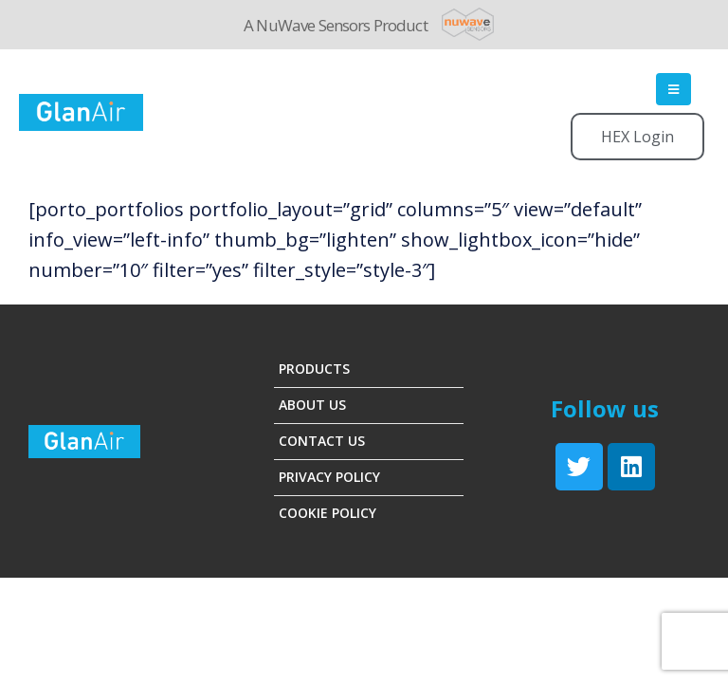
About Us (312, 405)
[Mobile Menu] (673, 89)
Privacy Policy (329, 477)
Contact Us (322, 441)
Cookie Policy (327, 513)
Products (314, 369)
